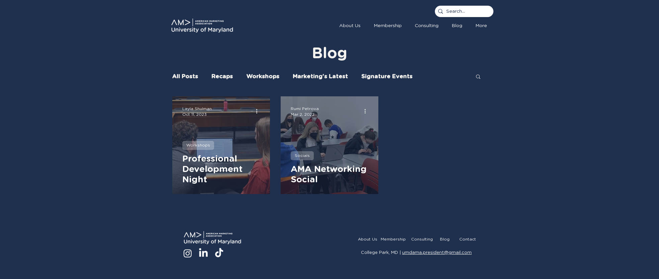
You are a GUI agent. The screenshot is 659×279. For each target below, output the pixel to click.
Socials (302, 156)
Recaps (222, 76)
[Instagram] (187, 253)
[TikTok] (219, 253)
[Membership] (393, 239)
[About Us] (367, 239)
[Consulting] (422, 239)
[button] (387, 25)
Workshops (262, 76)
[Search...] (462, 12)
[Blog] (445, 239)
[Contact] (467, 239)
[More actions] (259, 111)
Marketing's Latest (320, 76)
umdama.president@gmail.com (437, 253)
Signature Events (386, 76)
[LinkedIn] (203, 253)
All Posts (185, 76)
